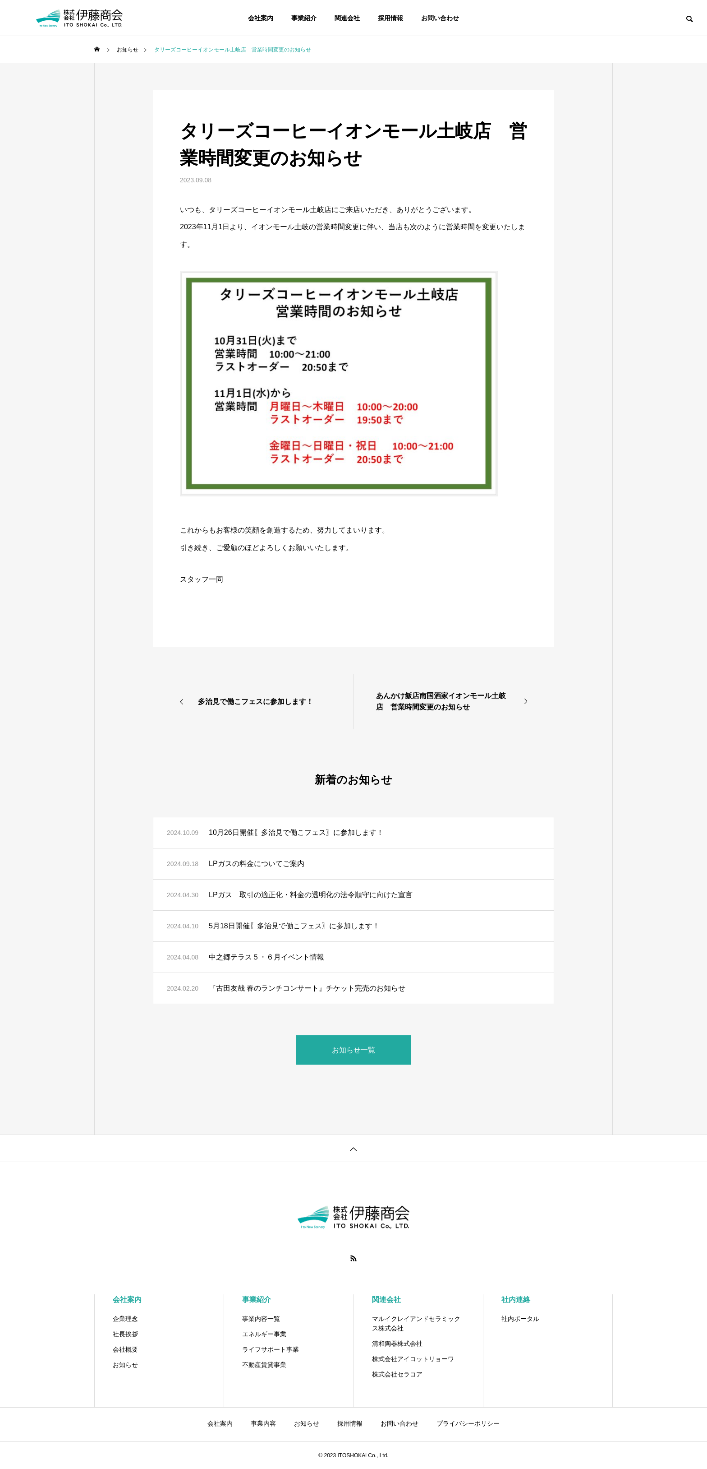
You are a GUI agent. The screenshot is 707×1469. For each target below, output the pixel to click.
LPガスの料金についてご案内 (256, 863)
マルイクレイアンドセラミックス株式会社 (416, 1323)
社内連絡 (515, 1299)
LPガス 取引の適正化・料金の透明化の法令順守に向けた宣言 (311, 895)
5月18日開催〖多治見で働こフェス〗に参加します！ (294, 926)
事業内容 (263, 1423)
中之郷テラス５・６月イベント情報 (266, 957)
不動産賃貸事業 (264, 1364)
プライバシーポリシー (468, 1423)
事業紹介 (304, 18)
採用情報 (390, 18)
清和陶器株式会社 (397, 1343)
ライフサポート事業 (270, 1349)
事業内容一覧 (261, 1318)
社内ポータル (520, 1318)
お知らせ (125, 1364)
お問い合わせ (440, 18)
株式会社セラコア (397, 1374)
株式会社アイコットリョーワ (413, 1358)
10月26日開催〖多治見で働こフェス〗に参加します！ (296, 832)
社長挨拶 (125, 1334)
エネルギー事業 (264, 1334)
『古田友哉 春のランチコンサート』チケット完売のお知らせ (307, 988)
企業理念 (125, 1318)
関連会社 (347, 18)
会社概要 (125, 1349)
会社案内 (260, 18)
